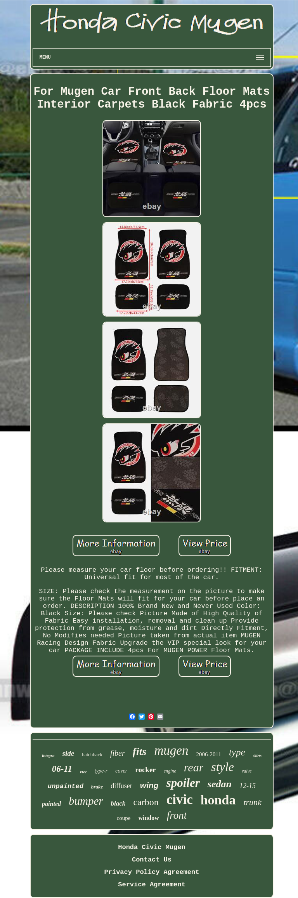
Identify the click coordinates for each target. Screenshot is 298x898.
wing (149, 785)
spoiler (183, 783)
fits (140, 751)
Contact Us (152, 859)
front (177, 815)
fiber (117, 753)
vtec (83, 771)
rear (194, 767)
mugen (171, 750)
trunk (252, 802)
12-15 (247, 786)
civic (179, 799)
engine (170, 771)
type (237, 752)
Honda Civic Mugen (151, 847)
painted (51, 804)
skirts (257, 756)
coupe (124, 818)
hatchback (92, 754)
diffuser (121, 786)
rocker (145, 770)
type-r (101, 771)
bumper (86, 801)
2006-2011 (208, 754)
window (148, 817)
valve (246, 771)
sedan (220, 784)
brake (97, 787)
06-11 (62, 769)
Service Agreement (151, 884)
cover (121, 771)
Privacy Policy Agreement (151, 872)
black (118, 803)
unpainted (65, 786)
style (222, 767)
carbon (145, 802)
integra (48, 755)
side (68, 753)
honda (218, 800)
